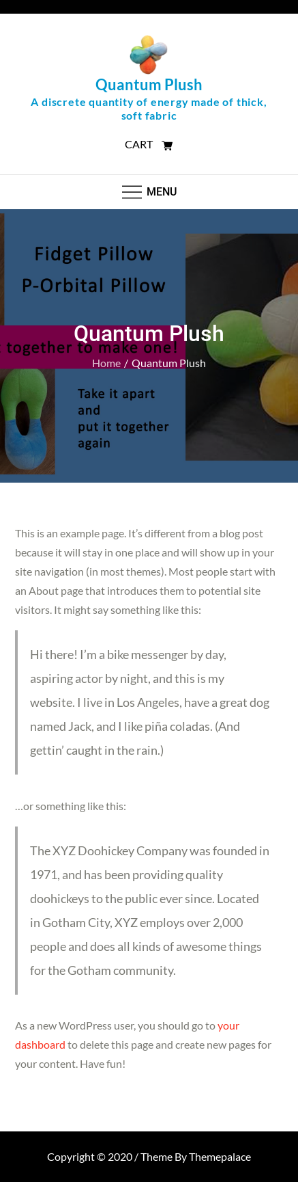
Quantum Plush (149, 84)
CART (149, 143)
